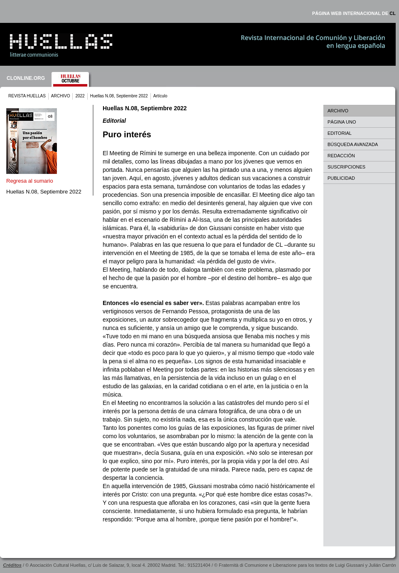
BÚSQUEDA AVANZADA (353, 144)
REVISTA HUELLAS (27, 96)
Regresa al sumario (29, 181)
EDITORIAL (340, 133)
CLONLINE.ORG (26, 78)
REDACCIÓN (341, 155)
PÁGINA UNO (342, 121)
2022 (79, 96)
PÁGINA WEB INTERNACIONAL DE (354, 13)
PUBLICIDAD (341, 178)
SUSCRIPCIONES (346, 166)
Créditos (12, 565)
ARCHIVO (60, 96)
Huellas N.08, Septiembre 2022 (119, 96)
